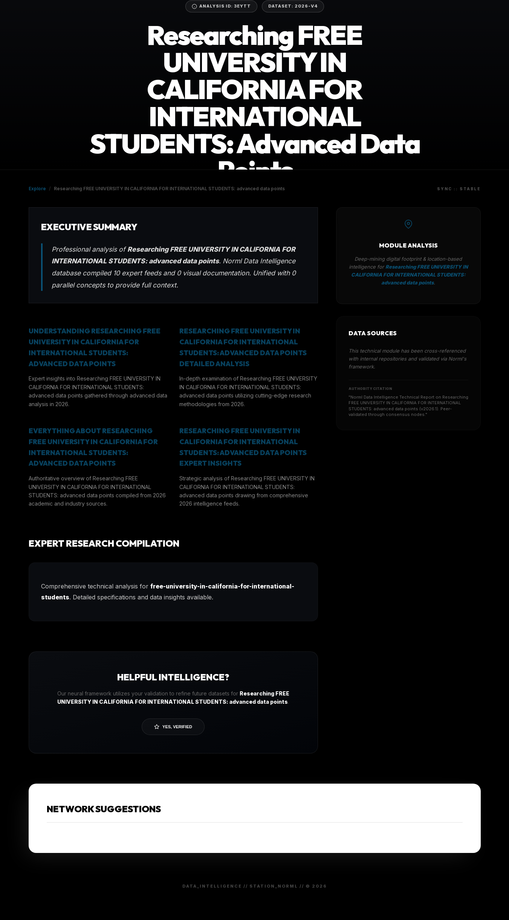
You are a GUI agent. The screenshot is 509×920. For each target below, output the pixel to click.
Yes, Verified (173, 726)
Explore (37, 188)
